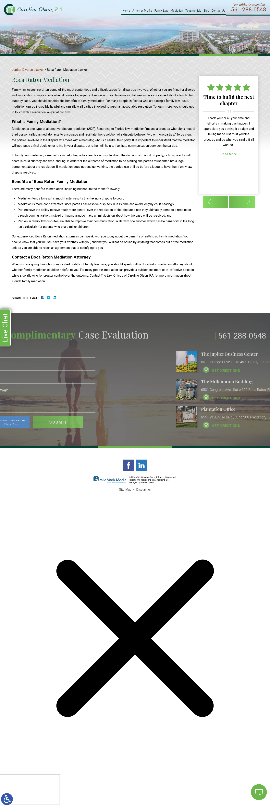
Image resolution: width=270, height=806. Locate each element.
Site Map (125, 489)
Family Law (161, 10)
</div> (30, 790)
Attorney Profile (142, 10)
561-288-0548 (248, 9)
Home (126, 10)
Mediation (177, 10)
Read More (229, 154)
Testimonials (193, 10)
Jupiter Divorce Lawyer (28, 70)
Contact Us (218, 10)
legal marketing (158, 480)
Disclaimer (143, 489)
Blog (206, 10)
